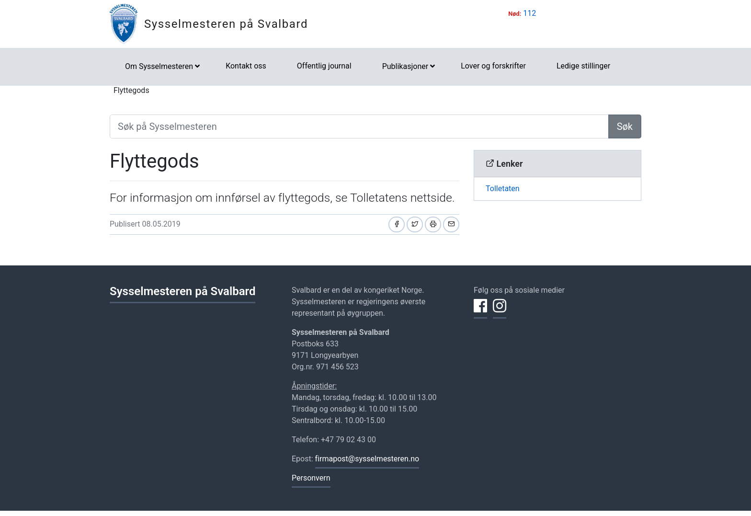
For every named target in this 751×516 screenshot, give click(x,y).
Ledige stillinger (583, 65)
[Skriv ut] (433, 224)
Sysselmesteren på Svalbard (226, 24)
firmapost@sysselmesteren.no (367, 458)
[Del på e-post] (451, 224)
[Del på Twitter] (415, 224)
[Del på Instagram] (499, 311)
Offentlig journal (324, 65)
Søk (625, 126)
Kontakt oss (246, 65)
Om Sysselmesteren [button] (159, 66)
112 (529, 13)
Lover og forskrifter (493, 65)
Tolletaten (503, 188)
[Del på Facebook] (396, 224)
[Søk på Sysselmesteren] (359, 126)
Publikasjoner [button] (405, 66)
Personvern (311, 477)
